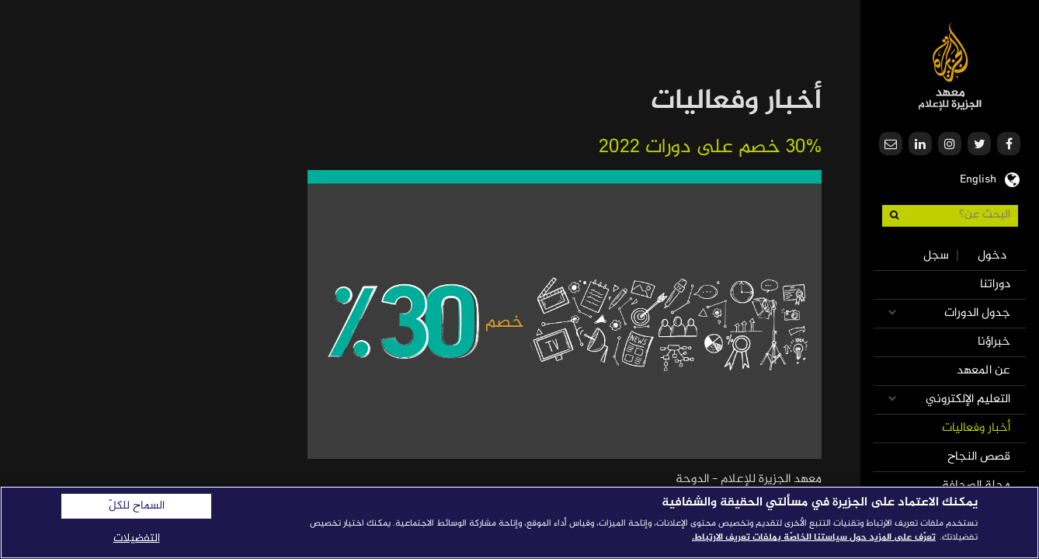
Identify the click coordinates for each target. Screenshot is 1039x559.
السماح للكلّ (137, 506)
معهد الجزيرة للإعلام (950, 66)
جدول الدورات (977, 313)
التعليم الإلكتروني (968, 399)
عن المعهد (983, 370)
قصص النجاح (978, 456)
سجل (936, 255)
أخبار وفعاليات (976, 428)
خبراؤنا (994, 342)
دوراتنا (995, 284)
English (978, 178)
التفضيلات (136, 538)
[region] (519, 522)
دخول (992, 255)
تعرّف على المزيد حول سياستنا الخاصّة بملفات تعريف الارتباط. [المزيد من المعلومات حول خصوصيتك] (814, 537)
